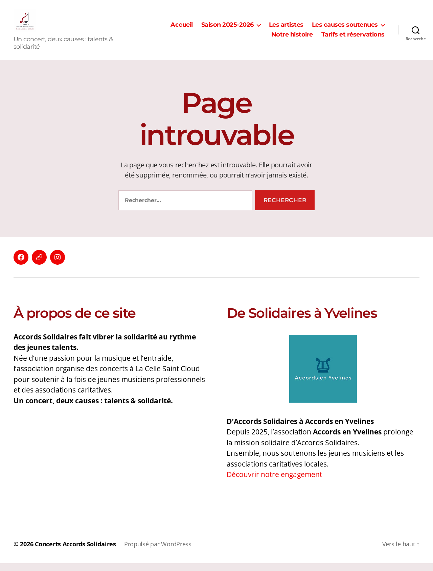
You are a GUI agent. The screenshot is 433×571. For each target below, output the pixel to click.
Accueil (181, 28)
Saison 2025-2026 (227, 28)
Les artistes (286, 28)
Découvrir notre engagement (274, 482)
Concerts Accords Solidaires (75, 552)
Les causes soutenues (345, 28)
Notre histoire (292, 38)
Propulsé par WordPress (157, 552)
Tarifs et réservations (353, 38)
